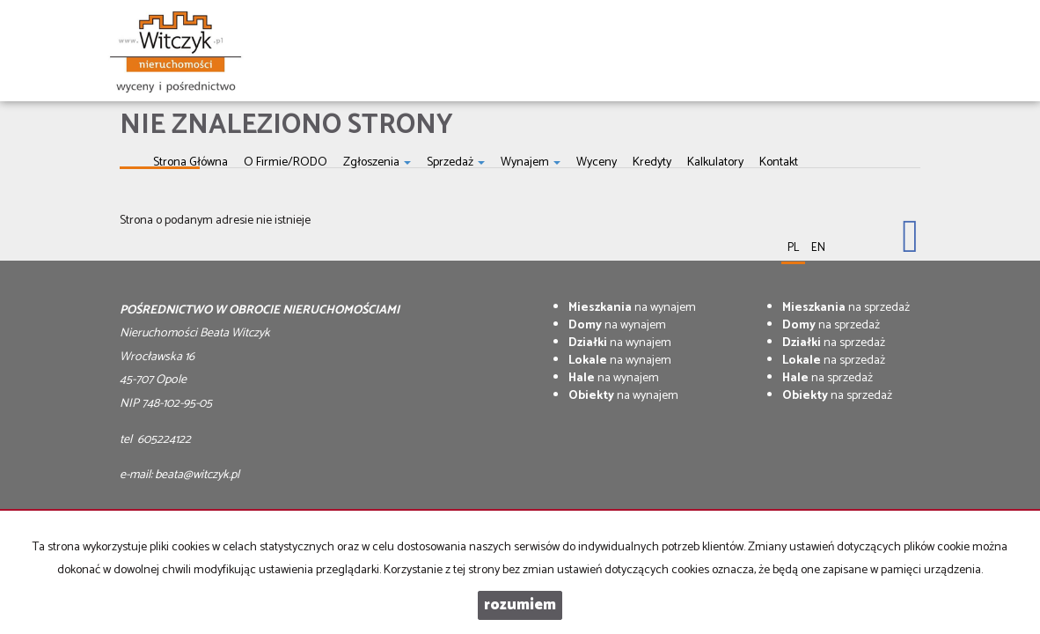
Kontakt (778, 162)
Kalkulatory (715, 162)
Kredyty (652, 162)
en (818, 248)
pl (793, 248)
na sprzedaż (846, 308)
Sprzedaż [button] (456, 162)
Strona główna (190, 162)
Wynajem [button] (530, 162)
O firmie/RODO (285, 162)
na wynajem (632, 308)
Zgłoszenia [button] (377, 162)
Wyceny (596, 162)
